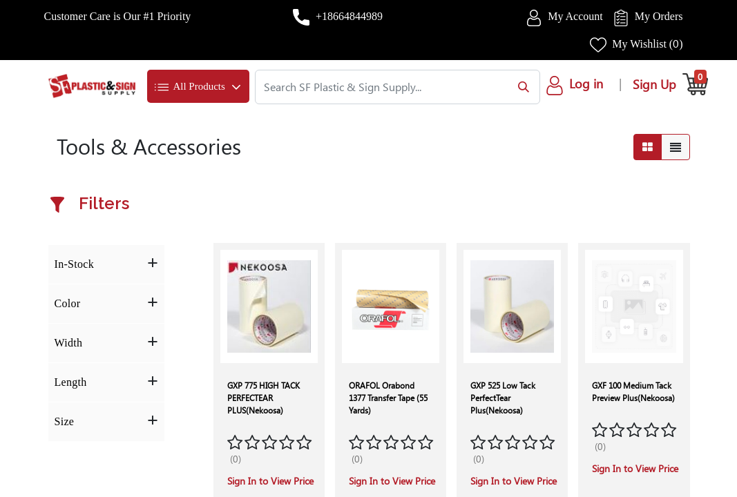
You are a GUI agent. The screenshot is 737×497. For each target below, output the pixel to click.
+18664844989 (349, 16)
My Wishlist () (647, 44)
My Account (575, 16)
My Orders (659, 16)
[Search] (520, 87)
